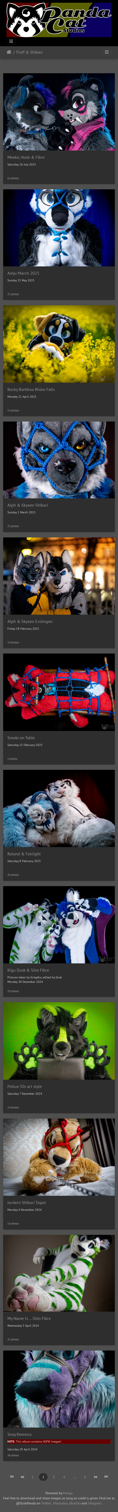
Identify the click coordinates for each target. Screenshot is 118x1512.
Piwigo (68, 1493)
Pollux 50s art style (24, 1086)
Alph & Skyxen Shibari (27, 505)
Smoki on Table (21, 737)
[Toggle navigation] (11, 41)
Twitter (46, 1503)
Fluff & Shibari (29, 52)
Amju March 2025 (23, 273)
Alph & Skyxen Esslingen (29, 621)
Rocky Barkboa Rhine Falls (31, 389)
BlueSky (75, 1503)
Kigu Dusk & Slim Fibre (28, 970)
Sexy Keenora (19, 1434)
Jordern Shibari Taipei (26, 1202)
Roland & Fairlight (24, 854)
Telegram (94, 1503)
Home (9, 52)
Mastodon (60, 1503)
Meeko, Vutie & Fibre (26, 157)
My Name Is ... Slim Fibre (29, 1318)
